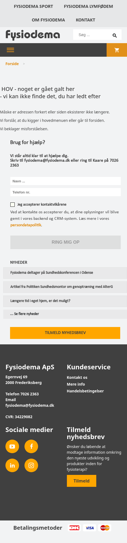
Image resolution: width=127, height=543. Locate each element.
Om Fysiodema (48, 20)
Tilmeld (82, 481)
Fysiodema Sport (33, 6)
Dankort (74, 528)
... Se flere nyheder (24, 314)
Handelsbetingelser (85, 390)
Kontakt (85, 20)
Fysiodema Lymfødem (88, 6)
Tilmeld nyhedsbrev (65, 333)
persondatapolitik (25, 225)
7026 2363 (29, 393)
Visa (89, 528)
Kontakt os (77, 377)
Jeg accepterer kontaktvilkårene (41, 205)
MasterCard (104, 528)
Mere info (76, 384)
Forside (12, 63)
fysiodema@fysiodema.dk (29, 405)
